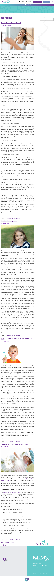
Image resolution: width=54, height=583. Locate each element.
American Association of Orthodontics (12, 492)
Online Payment (46, 1)
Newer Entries (10, 542)
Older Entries (4, 542)
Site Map (47, 573)
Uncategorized (9, 218)
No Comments (17, 218)
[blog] (28, 5)
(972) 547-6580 (27, 1)
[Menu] (52, 1)
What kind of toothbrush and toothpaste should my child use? (16, 339)
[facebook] (24, 5)
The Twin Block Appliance (9, 221)
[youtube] (27, 5)
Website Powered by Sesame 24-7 (39, 573)
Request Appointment (38, 1)
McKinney (21, 1)
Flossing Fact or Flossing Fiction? (11, 23)
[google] (25, 5)
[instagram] (30, 5)
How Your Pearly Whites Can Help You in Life (14, 444)
